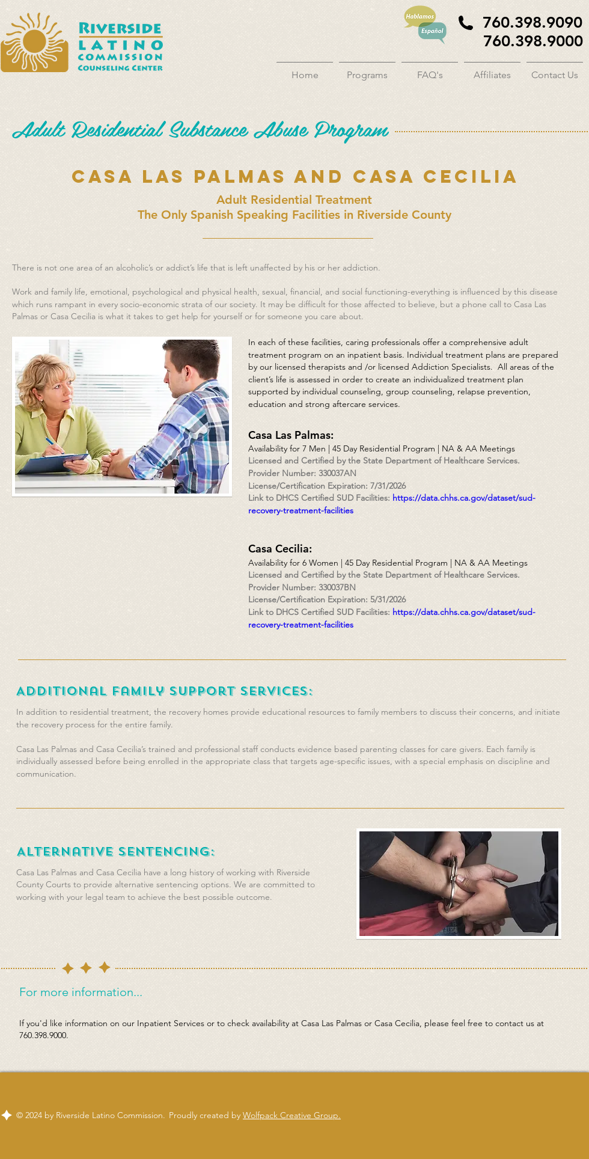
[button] (367, 70)
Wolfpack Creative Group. (292, 1115)
